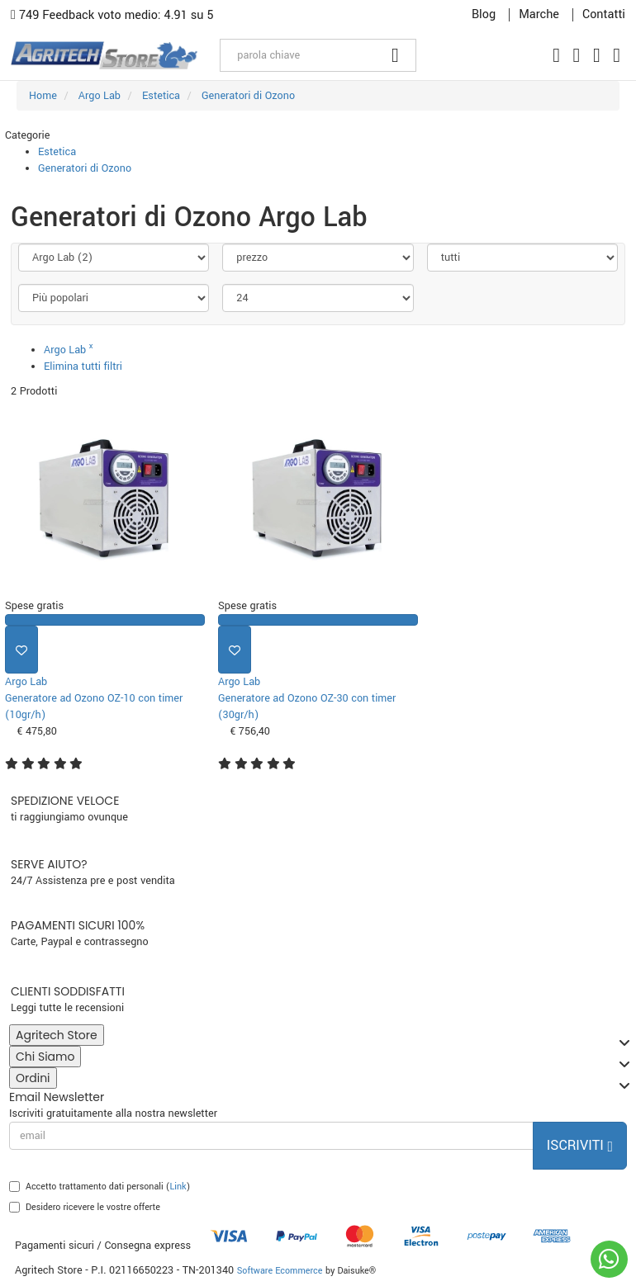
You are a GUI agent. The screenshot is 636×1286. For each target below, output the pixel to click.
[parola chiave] (298, 55)
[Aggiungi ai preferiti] (21, 650)
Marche (539, 14)
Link (178, 1186)
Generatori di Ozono (84, 168)
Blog (484, 14)
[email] (271, 1136)
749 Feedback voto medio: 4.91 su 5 (112, 15)
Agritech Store (60, 1036)
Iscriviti (580, 1145)
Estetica (57, 151)
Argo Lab (68, 350)
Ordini (36, 1079)
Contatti (603, 14)
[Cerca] (395, 55)
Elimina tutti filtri (83, 366)
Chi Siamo (48, 1057)
